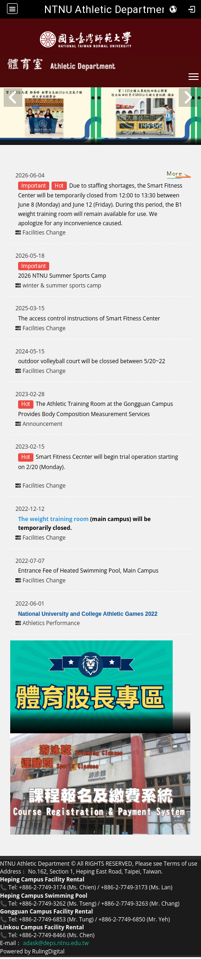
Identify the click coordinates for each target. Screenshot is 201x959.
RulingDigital (48, 951)
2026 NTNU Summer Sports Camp (62, 276)
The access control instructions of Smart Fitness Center (89, 318)
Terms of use (180, 864)
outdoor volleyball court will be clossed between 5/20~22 (92, 361)
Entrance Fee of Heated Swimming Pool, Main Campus (88, 570)
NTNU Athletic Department (107, 9)
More (165, 175)
